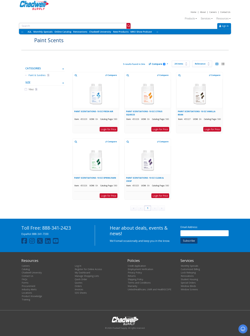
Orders (78, 286)
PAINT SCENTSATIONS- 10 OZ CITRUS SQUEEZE (144, 113)
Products (191, 18)
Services (206, 18)
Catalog (26, 269)
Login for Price (108, 129)
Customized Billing (190, 269)
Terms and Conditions (139, 282)
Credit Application (137, 265)
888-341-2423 (56, 228)
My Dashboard (82, 272)
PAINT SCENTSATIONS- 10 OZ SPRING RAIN (95, 178)
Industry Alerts (29, 289)
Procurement (28, 286)
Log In (78, 265)
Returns (132, 275)
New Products (121, 31)
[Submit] (128, 26)
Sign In (224, 25)
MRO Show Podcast (141, 31)
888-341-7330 (40, 234)
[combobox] (75, 26)
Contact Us (225, 12)
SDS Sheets (81, 292)
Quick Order (81, 279)
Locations (27, 292)
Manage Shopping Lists (87, 275)
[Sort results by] (202, 64)
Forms (25, 282)
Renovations (80, 31)
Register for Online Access (88, 269)
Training (26, 299)
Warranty (132, 286)
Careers (213, 12)
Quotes (78, 282)
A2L (29, 31)
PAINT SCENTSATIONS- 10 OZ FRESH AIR (93, 111)
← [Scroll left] (22, 32)
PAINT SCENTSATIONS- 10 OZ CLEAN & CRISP (145, 179)
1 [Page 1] (147, 208)
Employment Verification (140, 269)
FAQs (24, 279)
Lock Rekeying (188, 272)
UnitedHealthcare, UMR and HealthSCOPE (149, 289)
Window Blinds (188, 286)
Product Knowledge (32, 296)
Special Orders (188, 282)
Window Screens (189, 289)
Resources (223, 18)
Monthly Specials (43, 31)
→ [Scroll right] (157, 32)
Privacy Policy (135, 272)
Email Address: (189, 227)
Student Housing (189, 279)
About (203, 12)
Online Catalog (62, 31)
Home (193, 12)
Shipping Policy (135, 279)
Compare (157, 63)
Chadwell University (100, 31)
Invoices (79, 289)
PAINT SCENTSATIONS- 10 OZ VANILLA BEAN (196, 113)
